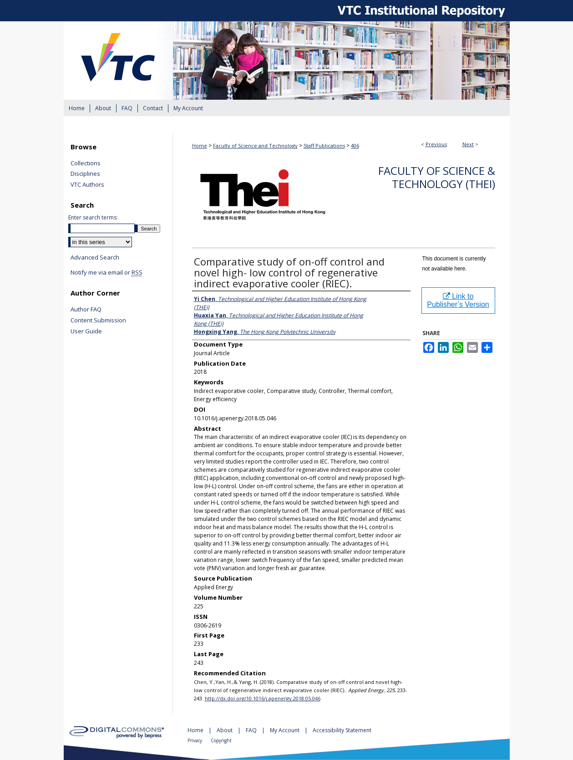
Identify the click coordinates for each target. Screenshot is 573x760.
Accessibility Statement (342, 730)
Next (468, 144)
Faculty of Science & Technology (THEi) (436, 177)
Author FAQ (86, 309)
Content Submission (98, 320)
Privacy (195, 740)
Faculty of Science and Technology (255, 145)
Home (199, 145)
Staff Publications (324, 145)
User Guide (86, 331)
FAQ (252, 730)
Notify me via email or (106, 272)
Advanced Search (95, 257)
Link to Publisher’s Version (458, 300)
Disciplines (85, 174)
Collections (86, 163)
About (225, 730)
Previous (436, 144)
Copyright (221, 740)
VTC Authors (87, 185)
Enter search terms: (93, 217)
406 (355, 145)
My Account (285, 730)
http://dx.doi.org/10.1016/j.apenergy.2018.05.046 (262, 698)
